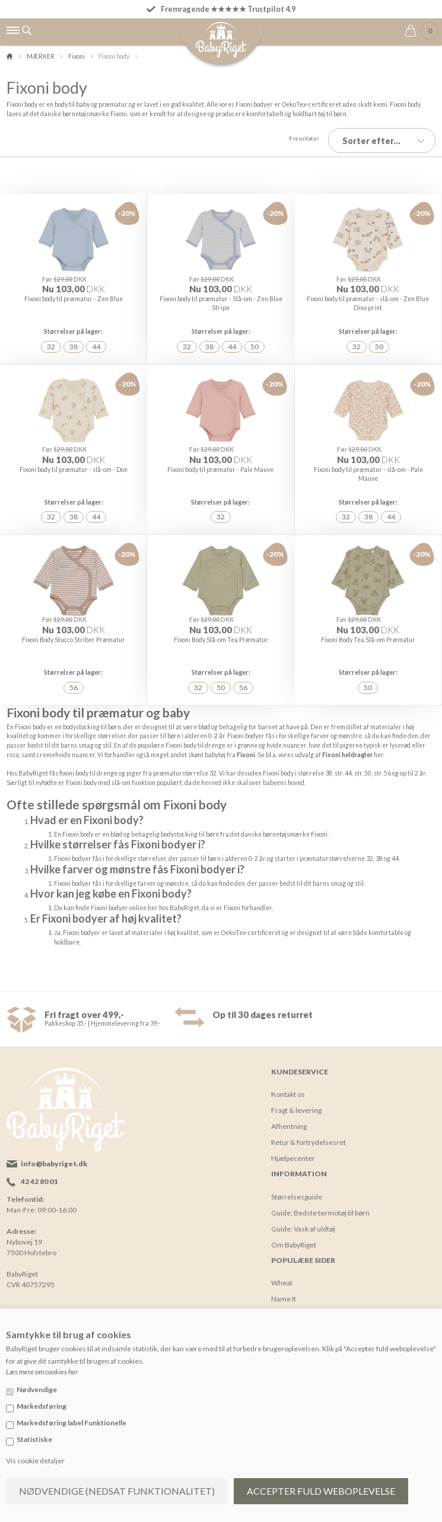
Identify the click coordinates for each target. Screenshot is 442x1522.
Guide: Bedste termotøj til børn (320, 1201)
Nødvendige (37, 1389)
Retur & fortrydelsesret (308, 1131)
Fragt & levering (296, 1099)
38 (73, 341)
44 (96, 341)
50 (254, 341)
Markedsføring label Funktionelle (71, 1422)
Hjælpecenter (293, 1147)
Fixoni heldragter (347, 743)
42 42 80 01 (39, 1170)
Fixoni (246, 743)
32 (51, 341)
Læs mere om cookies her (42, 1371)
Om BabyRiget (293, 1233)
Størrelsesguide (296, 1185)
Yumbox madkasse (300, 1303)
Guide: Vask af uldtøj (303, 1217)
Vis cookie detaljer (35, 1460)
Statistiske (34, 1439)
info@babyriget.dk (54, 1152)
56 (73, 677)
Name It (283, 1287)
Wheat (281, 1271)
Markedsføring (41, 1406)
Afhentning (289, 1115)
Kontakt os (288, 1083)
